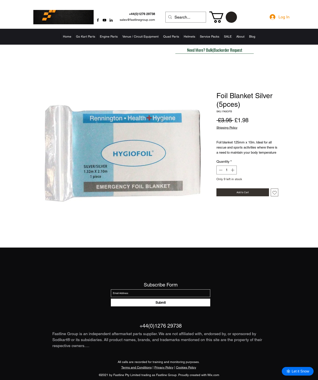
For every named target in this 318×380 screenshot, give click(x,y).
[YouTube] (104, 20)
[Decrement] (220, 170)
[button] (223, 17)
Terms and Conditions (136, 367)
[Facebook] (98, 20)
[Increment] (233, 170)
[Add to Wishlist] (274, 192)
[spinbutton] (226, 170)
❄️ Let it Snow (297, 371)
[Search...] (185, 17)
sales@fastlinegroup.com (137, 19)
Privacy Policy (163, 367)
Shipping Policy (226, 127)
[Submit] (160, 302)
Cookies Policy (186, 367)
